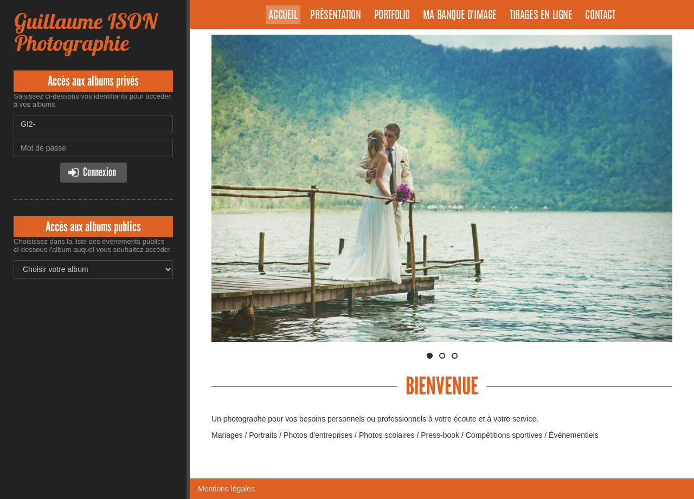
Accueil (282, 15)
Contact (600, 15)
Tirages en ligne (541, 15)
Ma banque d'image (460, 15)
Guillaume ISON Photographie (85, 32)
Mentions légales (226, 488)
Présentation (335, 15)
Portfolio (392, 15)
